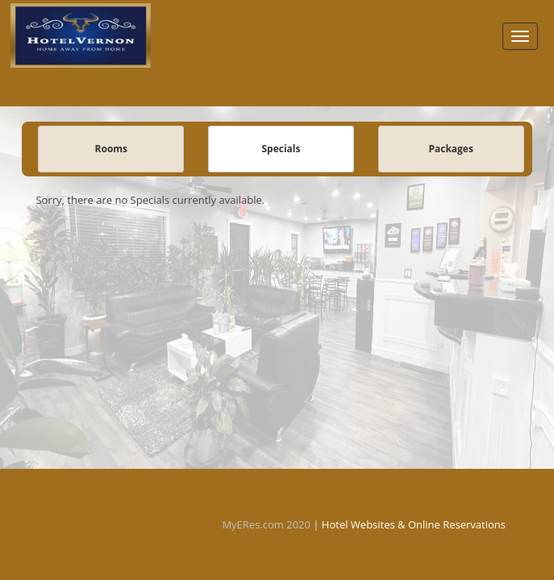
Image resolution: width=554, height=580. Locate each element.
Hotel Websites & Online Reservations (414, 524)
